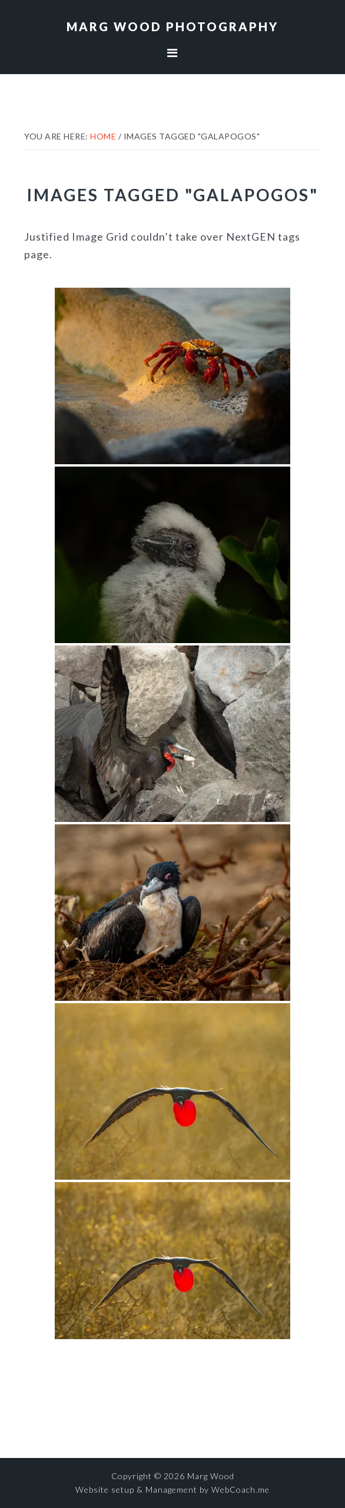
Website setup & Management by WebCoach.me (172, 1489)
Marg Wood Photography (172, 26)
